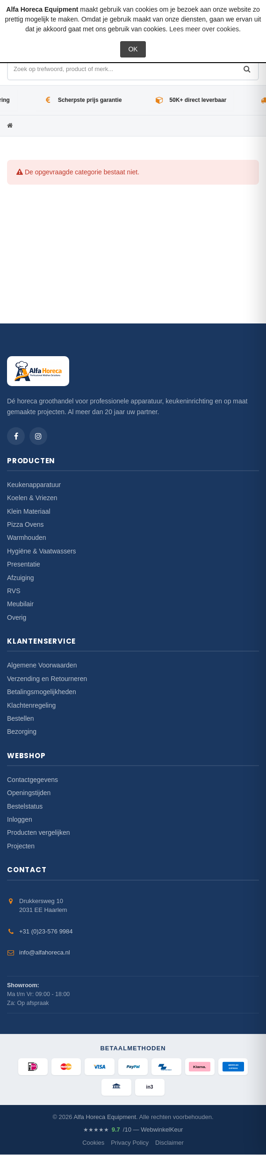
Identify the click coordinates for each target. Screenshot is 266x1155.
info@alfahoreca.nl (44, 952)
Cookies (93, 1142)
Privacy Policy (130, 1142)
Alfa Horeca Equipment (104, 1116)
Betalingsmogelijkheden (41, 692)
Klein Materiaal (28, 511)
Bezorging (21, 731)
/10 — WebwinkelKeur (133, 1130)
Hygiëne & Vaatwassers (41, 551)
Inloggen (19, 819)
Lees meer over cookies (204, 29)
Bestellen (20, 718)
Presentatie (23, 564)
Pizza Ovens (25, 524)
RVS (14, 591)
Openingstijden (28, 792)
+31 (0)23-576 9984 (46, 931)
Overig (16, 617)
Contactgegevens (32, 779)
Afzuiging (20, 577)
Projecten (21, 846)
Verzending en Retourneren (47, 678)
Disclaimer (169, 1142)
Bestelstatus (25, 806)
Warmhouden (26, 537)
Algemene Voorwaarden (42, 665)
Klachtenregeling (31, 705)
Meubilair (20, 604)
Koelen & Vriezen (32, 498)
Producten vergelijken (38, 832)
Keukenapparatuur (34, 484)
